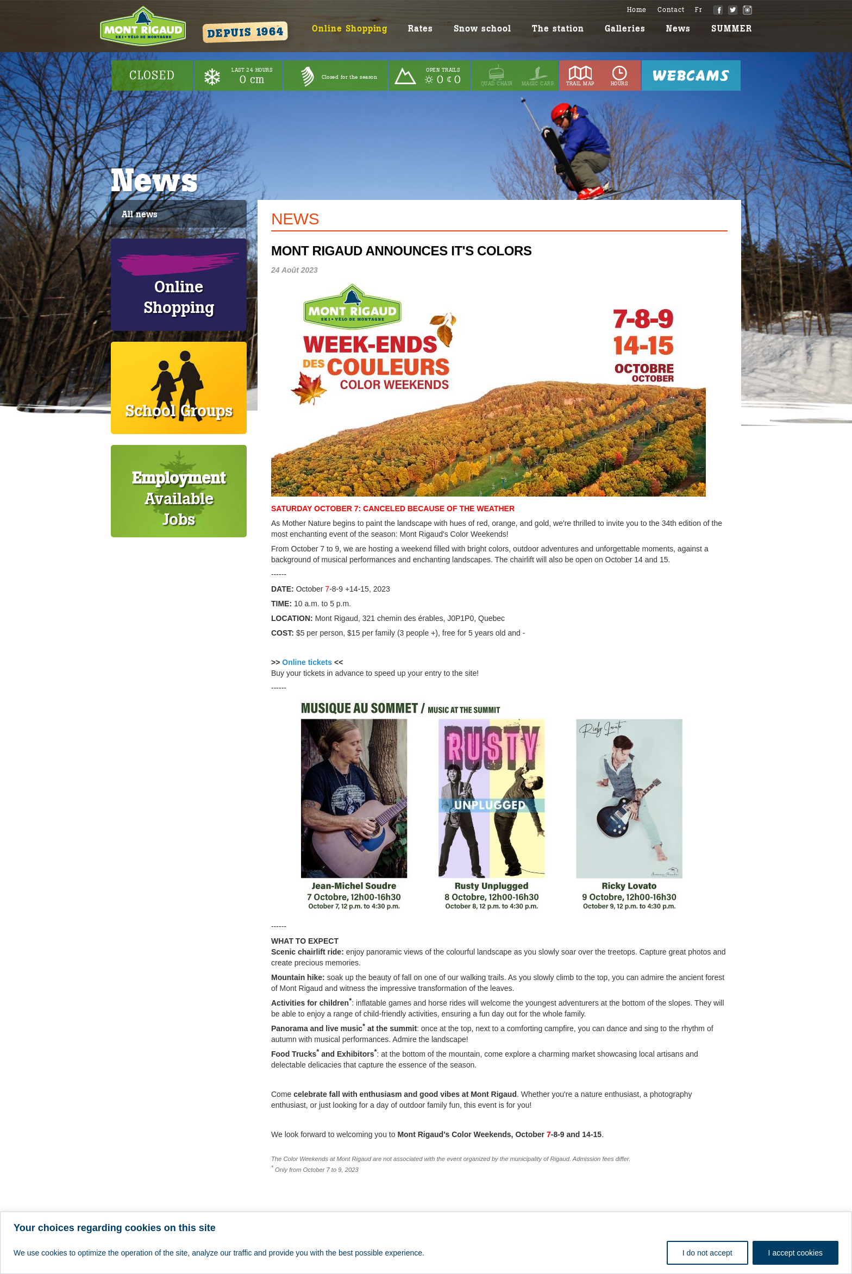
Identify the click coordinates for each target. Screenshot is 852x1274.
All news (140, 214)
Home (637, 9)
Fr (699, 9)
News (678, 28)
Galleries (625, 28)
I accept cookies (795, 1252)
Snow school (482, 28)
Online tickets (307, 662)
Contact (670, 9)
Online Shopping (349, 28)
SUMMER (731, 28)
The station (558, 28)
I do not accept (707, 1252)
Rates (420, 28)
